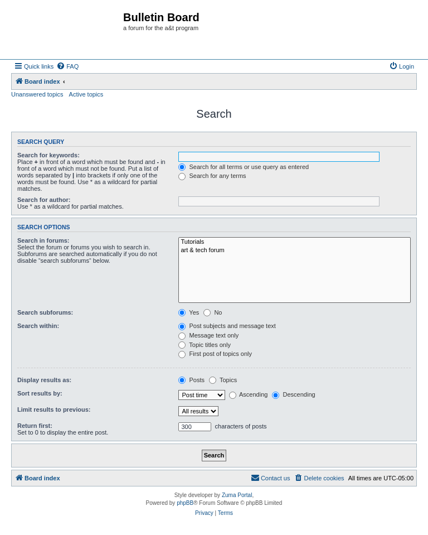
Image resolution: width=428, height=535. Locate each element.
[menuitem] (67, 66)
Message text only (208, 335)
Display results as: (44, 380)
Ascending (248, 394)
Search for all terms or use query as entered (243, 166)
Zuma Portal (237, 495)
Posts (191, 380)
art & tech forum (294, 250)
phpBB (185, 503)
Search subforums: (45, 312)
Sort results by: (39, 393)
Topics (223, 380)
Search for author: (43, 199)
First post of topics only (215, 353)
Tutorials (294, 242)
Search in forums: (43, 240)
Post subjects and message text (226, 325)
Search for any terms (212, 175)
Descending (293, 394)
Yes (188, 312)
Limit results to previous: (53, 409)
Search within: (38, 325)
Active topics (86, 94)
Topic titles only (204, 344)
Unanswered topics (37, 94)
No (212, 312)
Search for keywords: (48, 155)
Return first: (34, 425)
